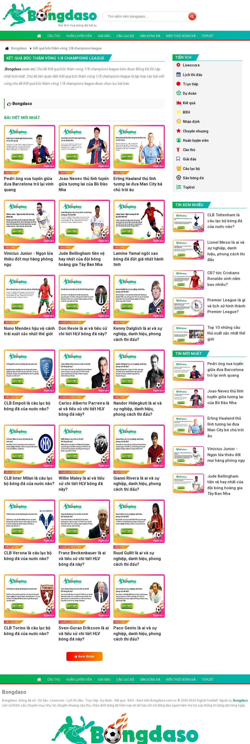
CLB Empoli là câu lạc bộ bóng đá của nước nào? (27, 406)
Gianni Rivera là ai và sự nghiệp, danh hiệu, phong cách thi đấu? (137, 484)
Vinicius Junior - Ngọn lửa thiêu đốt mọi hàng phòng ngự (28, 259)
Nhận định (188, 124)
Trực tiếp (187, 85)
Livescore (188, 65)
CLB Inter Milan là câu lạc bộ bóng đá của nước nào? (29, 481)
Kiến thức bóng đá (181, 36)
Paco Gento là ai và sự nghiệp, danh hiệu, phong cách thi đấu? (137, 634)
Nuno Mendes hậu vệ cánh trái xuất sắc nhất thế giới (29, 331)
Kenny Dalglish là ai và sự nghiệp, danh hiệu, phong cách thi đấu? (137, 334)
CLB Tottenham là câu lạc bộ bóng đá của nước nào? (225, 227)
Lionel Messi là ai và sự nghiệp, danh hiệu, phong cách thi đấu (226, 257)
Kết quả (186, 104)
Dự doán (186, 94)
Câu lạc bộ (125, 36)
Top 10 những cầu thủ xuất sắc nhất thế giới (226, 340)
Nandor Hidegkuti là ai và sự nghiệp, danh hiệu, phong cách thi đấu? (137, 409)
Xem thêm (84, 656)
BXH (183, 114)
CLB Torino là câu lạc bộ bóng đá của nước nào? (27, 631)
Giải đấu (104, 36)
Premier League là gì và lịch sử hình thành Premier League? (227, 312)
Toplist (207, 36)
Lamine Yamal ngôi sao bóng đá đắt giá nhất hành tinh (138, 259)
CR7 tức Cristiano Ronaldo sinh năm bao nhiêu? (224, 285)
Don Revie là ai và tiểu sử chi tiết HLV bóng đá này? (83, 331)
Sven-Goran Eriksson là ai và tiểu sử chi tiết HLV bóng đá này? (84, 634)
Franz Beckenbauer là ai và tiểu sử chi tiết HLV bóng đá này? (82, 558)
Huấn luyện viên (79, 36)
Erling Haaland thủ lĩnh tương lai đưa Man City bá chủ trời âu (137, 184)
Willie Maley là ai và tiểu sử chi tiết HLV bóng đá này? (81, 484)
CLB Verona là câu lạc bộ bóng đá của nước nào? (28, 555)
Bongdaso (13, 69)
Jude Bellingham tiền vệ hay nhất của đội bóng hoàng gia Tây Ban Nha (82, 259)
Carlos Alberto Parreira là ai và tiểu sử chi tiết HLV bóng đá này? (84, 409)
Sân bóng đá (150, 36)
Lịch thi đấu (189, 75)
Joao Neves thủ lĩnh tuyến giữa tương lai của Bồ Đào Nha (84, 184)
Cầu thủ (53, 36)
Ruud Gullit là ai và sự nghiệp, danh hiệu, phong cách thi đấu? (137, 558)
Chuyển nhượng (192, 134)
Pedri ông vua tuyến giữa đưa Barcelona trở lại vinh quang (28, 184)
